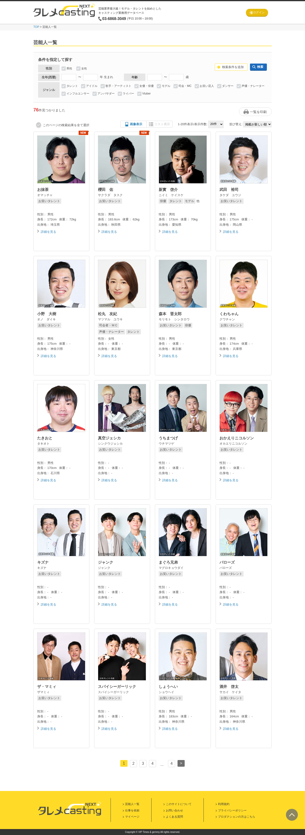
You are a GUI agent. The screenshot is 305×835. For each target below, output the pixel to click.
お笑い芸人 (207, 86)
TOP (36, 27)
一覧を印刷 (258, 112)
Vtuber (146, 93)
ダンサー (228, 86)
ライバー (128, 93)
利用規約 (223, 804)
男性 (69, 68)
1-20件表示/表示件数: (192, 124)
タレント (72, 86)
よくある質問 (174, 816)
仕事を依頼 (132, 810)
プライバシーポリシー (232, 810)
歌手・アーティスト (118, 86)
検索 (260, 67)
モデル (166, 86)
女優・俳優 (146, 86)
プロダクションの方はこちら (236, 816)
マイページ (132, 816)
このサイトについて (179, 804)
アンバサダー (106, 93)
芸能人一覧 (132, 804)
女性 (84, 68)
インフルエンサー (77, 93)
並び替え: (236, 124)
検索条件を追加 (233, 67)
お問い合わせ (174, 810)
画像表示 (136, 124)
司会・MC (185, 86)
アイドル (91, 86)
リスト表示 (162, 124)
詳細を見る (48, 232)
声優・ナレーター (253, 86)
